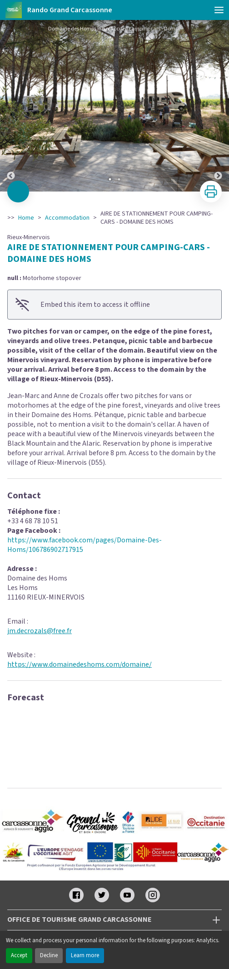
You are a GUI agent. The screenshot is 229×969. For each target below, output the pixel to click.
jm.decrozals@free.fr (39, 631)
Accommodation (67, 217)
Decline (49, 955)
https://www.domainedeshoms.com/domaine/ (79, 664)
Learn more (85, 955)
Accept (19, 955)
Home (26, 217)
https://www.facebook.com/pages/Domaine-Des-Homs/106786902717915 (84, 545)
